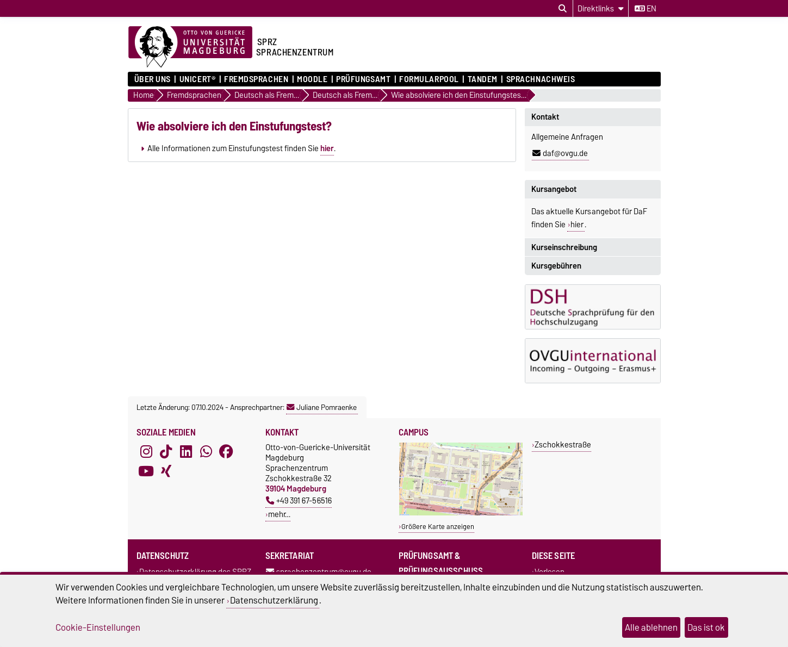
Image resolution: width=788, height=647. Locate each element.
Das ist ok (706, 627)
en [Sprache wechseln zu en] (645, 8)
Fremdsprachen (256, 79)
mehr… (279, 514)
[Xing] (166, 471)
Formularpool (429, 79)
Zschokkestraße (563, 444)
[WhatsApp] (206, 452)
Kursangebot (553, 189)
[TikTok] (166, 452)
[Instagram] (146, 452)
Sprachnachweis (540, 79)
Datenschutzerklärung (274, 600)
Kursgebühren (556, 265)
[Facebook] (226, 452)
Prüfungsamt (363, 79)
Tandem (483, 79)
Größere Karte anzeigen (437, 526)
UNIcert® (197, 79)
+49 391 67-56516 (299, 500)
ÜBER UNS (152, 79)
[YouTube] (146, 471)
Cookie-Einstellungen (97, 627)
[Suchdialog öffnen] (562, 8)
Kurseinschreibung (564, 247)
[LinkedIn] (186, 452)
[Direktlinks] (600, 8)
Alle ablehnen (651, 627)
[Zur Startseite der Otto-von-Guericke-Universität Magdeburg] (190, 47)
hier (327, 148)
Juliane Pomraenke (322, 407)
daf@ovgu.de (560, 153)
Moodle (312, 79)
